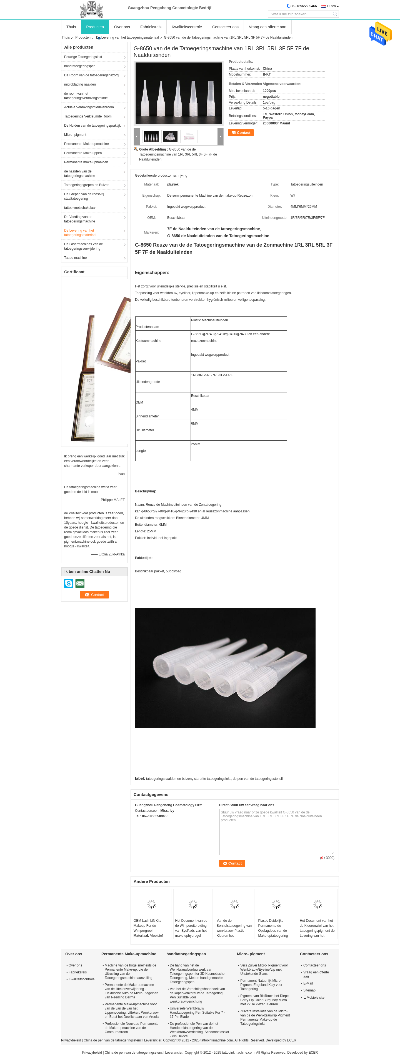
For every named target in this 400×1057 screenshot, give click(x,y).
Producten (95, 27)
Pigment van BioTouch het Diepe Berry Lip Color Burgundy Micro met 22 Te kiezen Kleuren (264, 1000)
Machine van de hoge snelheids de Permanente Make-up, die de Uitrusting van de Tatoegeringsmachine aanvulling (130, 971)
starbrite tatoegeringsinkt (212, 779)
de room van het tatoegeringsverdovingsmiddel (86, 96)
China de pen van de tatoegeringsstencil (113, 1040)
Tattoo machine (75, 258)
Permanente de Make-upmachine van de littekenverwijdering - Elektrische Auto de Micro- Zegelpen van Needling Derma (131, 991)
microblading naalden (80, 84)
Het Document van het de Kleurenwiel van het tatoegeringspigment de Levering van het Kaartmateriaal (317, 931)
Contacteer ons (225, 27)
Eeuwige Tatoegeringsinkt (83, 57)
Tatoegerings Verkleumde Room (88, 116)
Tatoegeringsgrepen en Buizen (86, 185)
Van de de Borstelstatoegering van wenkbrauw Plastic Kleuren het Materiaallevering (234, 931)
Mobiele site (313, 998)
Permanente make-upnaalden (86, 162)
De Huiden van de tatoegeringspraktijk (92, 125)
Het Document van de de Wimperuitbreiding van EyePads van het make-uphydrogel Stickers (191, 931)
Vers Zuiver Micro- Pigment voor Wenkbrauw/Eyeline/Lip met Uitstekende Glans (264, 969)
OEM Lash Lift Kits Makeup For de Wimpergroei (147, 926)
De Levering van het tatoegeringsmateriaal (127, 37)
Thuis (71, 27)
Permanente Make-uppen (83, 153)
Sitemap (309, 990)
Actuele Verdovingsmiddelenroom (89, 107)
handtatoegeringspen (80, 66)
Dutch (331, 6)
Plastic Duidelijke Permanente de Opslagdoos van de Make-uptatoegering (273, 928)
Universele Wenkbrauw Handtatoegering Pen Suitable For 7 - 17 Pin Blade (197, 1012)
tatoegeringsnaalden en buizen (169, 779)
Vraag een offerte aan (267, 27)
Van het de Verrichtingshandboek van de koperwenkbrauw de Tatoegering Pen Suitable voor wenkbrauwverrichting (197, 995)
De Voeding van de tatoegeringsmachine (79, 219)
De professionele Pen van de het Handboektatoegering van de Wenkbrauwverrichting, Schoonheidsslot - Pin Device (199, 1030)
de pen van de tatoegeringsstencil (257, 779)
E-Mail (308, 983)
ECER (291, 1040)
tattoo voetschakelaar (80, 208)
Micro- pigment (75, 135)
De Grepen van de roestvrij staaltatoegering (84, 196)
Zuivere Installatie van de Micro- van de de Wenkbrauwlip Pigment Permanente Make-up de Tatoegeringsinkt (265, 1017)
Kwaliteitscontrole (187, 27)
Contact (243, 133)
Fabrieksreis (150, 27)
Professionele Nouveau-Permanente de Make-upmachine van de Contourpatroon (131, 1028)
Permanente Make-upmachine (86, 144)
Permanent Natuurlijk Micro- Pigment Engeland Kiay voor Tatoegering (261, 985)
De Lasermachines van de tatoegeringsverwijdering (83, 246)
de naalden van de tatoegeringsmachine (79, 173)
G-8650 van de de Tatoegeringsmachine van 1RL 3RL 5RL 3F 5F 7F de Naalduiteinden (178, 154)
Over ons (122, 27)
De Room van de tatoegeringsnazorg (91, 75)
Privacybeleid (71, 1040)
